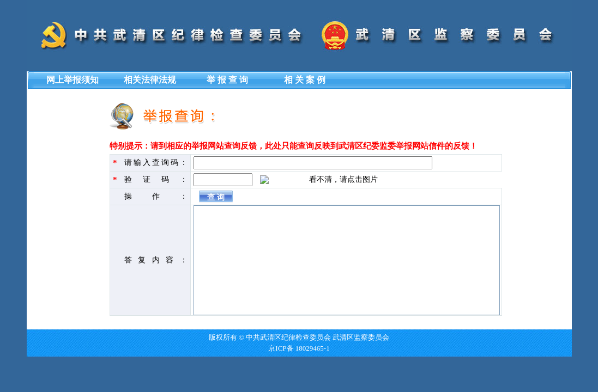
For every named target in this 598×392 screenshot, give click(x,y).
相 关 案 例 (304, 79)
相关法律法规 (150, 79)
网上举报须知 (72, 79)
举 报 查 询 (227, 79)
